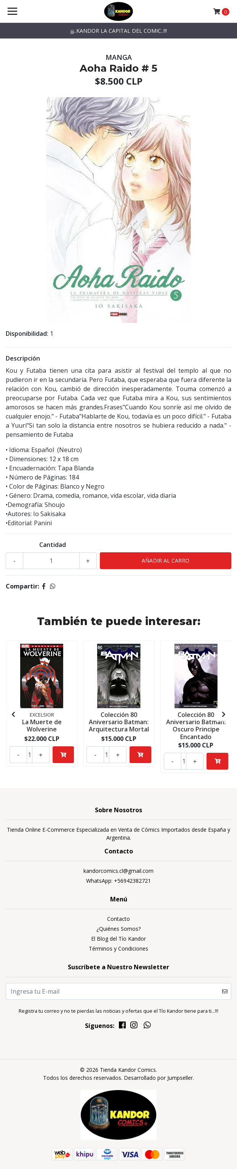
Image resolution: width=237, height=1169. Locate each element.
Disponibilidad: (27, 333)
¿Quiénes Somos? (118, 928)
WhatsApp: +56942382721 (118, 880)
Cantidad (52, 544)
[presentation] (13, 714)
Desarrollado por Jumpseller (158, 1077)
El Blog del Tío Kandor (118, 938)
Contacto (118, 918)
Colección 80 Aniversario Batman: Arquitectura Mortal (119, 721)
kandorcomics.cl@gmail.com (118, 870)
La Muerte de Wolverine (42, 725)
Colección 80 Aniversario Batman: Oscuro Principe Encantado (196, 725)
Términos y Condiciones (118, 948)
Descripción (23, 358)
